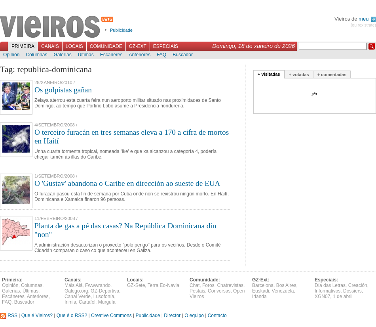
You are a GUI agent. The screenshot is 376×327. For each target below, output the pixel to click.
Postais (197, 291)
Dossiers (352, 291)
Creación (357, 285)
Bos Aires (286, 285)
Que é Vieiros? (37, 315)
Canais (50, 46)
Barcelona (262, 285)
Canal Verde (78, 296)
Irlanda (259, 296)
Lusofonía (103, 296)
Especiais (165, 46)
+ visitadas (269, 74)
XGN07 (322, 296)
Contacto (217, 315)
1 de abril (342, 296)
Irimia (70, 302)
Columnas (36, 54)
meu (367, 19)
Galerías (62, 54)
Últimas (86, 54)
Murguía (107, 302)
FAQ (161, 54)
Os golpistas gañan (63, 90)
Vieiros (58, 27)
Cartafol (87, 302)
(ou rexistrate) (363, 25)
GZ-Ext (137, 46)
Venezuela (283, 291)
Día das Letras (330, 285)
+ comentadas (332, 74)
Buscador (183, 54)
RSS (8, 315)
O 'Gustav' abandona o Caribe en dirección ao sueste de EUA (127, 183)
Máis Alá (73, 285)
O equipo (194, 315)
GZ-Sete (136, 285)
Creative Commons (111, 315)
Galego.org (76, 291)
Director (172, 315)
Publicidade (121, 30)
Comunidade (106, 46)
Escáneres (111, 54)
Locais (74, 46)
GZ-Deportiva (105, 291)
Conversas (219, 291)
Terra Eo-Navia (163, 285)
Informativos (327, 291)
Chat (194, 285)
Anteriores (139, 54)
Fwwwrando (97, 285)
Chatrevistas (230, 285)
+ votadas (299, 74)
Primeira (22, 46)
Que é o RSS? (72, 315)
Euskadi (260, 291)
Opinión (11, 54)
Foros (208, 285)
